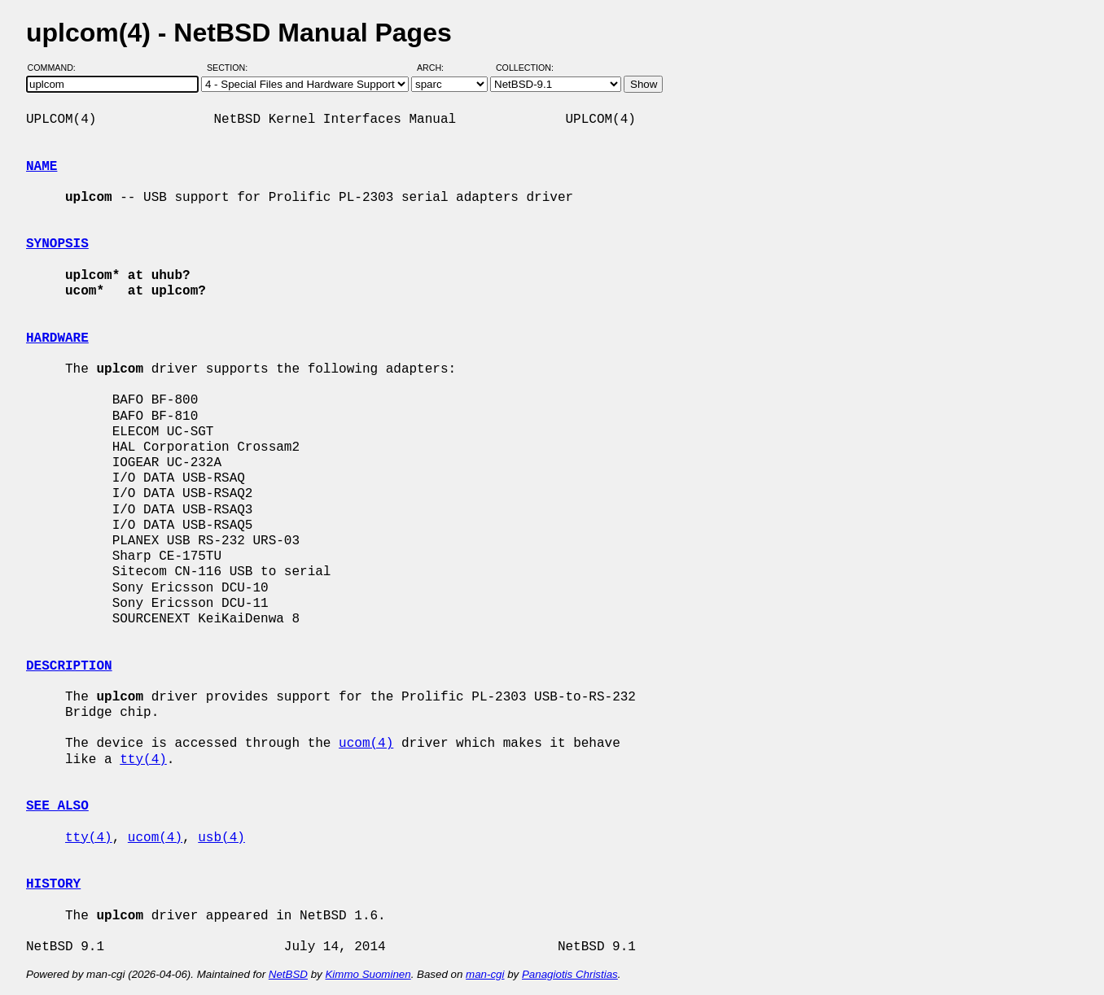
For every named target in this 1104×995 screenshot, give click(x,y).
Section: (231, 67)
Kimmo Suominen (367, 974)
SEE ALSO (57, 806)
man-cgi (485, 974)
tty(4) (143, 760)
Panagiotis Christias (570, 974)
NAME (41, 167)
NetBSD (288, 974)
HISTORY (53, 884)
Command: (56, 67)
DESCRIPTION (69, 666)
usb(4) (221, 838)
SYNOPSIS (57, 244)
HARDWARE (57, 338)
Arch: (437, 67)
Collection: (525, 67)
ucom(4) (366, 744)
